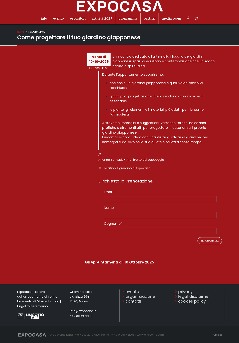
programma (127, 18)
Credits (217, 335)
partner (150, 18)
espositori (78, 18)
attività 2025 (102, 18)
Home (21, 32)
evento (58, 18)
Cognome (112, 223)
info (44, 18)
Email (108, 191)
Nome (109, 207)
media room (171, 18)
